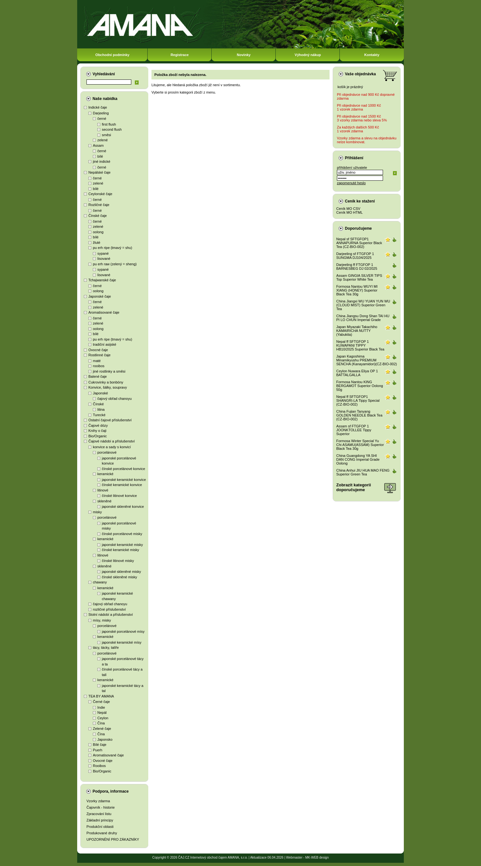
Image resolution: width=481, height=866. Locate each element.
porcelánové (107, 452)
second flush (112, 129)
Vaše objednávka (360, 74)
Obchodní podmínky (112, 55)
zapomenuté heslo (351, 183)
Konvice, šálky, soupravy (107, 387)
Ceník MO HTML (349, 212)
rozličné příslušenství (109, 609)
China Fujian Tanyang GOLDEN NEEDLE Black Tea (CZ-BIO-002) (359, 415)
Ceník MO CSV (348, 208)
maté (97, 361)
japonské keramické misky (122, 545)
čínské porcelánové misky (122, 534)
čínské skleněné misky (119, 577)
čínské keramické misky (120, 550)
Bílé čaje (99, 744)
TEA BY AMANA (101, 696)
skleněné (104, 501)
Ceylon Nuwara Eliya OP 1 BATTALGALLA (357, 373)
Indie (101, 707)
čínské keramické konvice (122, 485)
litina (101, 409)
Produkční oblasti (99, 827)
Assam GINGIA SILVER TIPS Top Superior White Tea (359, 277)
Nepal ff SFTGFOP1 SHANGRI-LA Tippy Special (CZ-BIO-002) (357, 400)
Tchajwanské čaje (102, 280)
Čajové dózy (98, 425)
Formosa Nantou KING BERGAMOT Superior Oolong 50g (359, 386)
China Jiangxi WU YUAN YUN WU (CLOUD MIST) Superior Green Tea (363, 305)
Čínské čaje (97, 216)
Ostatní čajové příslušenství (110, 420)
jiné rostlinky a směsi (109, 371)
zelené (102, 140)
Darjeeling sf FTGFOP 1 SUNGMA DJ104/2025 (355, 256)
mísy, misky (102, 620)
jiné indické (101, 161)
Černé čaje (101, 702)
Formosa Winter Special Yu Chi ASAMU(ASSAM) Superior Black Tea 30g (360, 444)
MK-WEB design (317, 857)
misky (97, 512)
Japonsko (104, 739)
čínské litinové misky (118, 561)
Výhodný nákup (308, 55)
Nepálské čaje (99, 172)
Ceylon (102, 718)
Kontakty (371, 55)
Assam (98, 145)
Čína (101, 723)
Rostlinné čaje (99, 355)
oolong (98, 232)
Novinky (244, 55)
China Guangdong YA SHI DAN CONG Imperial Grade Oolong (357, 459)
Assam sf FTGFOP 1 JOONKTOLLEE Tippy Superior (353, 430)
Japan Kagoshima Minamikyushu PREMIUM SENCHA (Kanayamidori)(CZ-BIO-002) (366, 360)
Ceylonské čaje (100, 194)
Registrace (180, 55)
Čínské (98, 404)
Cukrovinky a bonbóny (105, 382)
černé (101, 118)
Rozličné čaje (98, 205)
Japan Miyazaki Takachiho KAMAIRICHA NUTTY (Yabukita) (356, 330)
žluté (96, 242)
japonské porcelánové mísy (123, 631)
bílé (100, 156)
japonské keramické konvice (124, 480)
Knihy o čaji (97, 431)
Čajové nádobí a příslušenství (111, 441)
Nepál (102, 712)
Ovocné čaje (98, 350)
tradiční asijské (104, 344)
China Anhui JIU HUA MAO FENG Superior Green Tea (362, 472)
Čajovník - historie (100, 807)
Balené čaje (97, 376)
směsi (106, 135)
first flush (109, 124)
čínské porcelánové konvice (123, 469)
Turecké (99, 415)
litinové (102, 490)
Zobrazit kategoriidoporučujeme (353, 487)
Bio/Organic (97, 436)
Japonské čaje (99, 296)
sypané (103, 253)
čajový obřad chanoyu (114, 398)
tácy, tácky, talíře (106, 647)
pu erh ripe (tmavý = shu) (112, 248)
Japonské (100, 393)
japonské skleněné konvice (123, 506)
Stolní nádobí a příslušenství (110, 614)
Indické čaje (97, 107)
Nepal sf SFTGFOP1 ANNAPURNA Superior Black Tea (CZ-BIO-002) (359, 243)
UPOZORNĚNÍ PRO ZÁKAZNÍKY (112, 839)
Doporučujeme (358, 228)
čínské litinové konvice (119, 496)
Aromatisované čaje (103, 312)
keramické (105, 474)
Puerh (97, 750)
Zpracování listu (98, 814)
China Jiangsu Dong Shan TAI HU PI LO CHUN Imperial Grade (362, 318)
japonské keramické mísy (122, 642)
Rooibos (99, 766)
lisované (103, 258)
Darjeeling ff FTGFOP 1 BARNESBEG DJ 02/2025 (356, 266)
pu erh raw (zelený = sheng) (115, 264)
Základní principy (99, 820)
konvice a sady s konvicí (112, 447)
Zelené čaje (102, 728)
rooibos (98, 366)
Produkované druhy (101, 833)
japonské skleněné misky (121, 571)
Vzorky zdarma (98, 801)
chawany (100, 582)
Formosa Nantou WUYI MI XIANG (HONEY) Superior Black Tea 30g (357, 290)
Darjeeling (101, 113)
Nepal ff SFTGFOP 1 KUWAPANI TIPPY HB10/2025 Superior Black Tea (360, 345)
